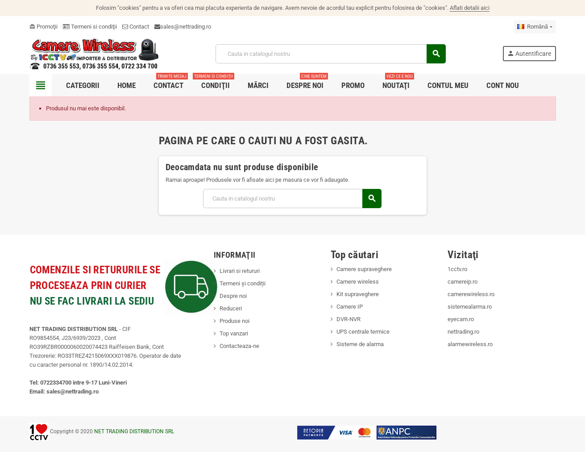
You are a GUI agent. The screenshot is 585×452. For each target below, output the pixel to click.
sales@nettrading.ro (185, 26)
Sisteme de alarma (360, 344)
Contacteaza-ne (239, 346)
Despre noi (233, 296)
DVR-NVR (348, 319)
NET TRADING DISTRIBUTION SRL (134, 431)
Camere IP (349, 306)
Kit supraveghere (357, 294)
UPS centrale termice (363, 331)
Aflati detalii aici (470, 7)
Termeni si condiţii (90, 26)
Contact (135, 26)
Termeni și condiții (243, 283)
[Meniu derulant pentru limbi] (535, 26)
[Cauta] (330, 53)
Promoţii (43, 26)
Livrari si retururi (240, 271)
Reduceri (231, 308)
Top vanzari (234, 333)
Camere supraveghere (364, 269)
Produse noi (234, 321)
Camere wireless (357, 281)
